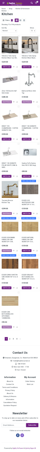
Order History (30, 381)
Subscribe (32, 425)
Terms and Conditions (10, 387)
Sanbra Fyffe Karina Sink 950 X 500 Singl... (29, 164)
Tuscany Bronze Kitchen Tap (7, 201)
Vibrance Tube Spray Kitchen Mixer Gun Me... (10, 57)
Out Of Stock (7, 102)
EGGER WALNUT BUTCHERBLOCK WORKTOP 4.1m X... (28, 277)
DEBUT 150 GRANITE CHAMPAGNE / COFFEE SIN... (30, 128)
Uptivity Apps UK (30, 448)
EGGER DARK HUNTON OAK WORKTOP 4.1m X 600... (10, 277)
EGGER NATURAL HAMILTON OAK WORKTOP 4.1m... (28, 240)
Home (4, 8)
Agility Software (17, 448)
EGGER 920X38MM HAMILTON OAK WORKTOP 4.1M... (8, 240)
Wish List (30, 384)
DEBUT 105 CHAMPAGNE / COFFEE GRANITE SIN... (10, 128)
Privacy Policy (10, 390)
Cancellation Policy (10, 402)
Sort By (4, 28)
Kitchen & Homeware (23, 8)
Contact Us (10, 384)
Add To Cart (6, 67)
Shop (10, 8)
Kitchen (4, 11)
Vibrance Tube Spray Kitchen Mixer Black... (29, 57)
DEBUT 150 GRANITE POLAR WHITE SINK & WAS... (9, 165)
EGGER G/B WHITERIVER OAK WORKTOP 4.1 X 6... (28, 202)
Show (32, 28)
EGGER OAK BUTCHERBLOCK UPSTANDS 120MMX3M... (7, 315)
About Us (10, 381)
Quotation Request (10, 405)
